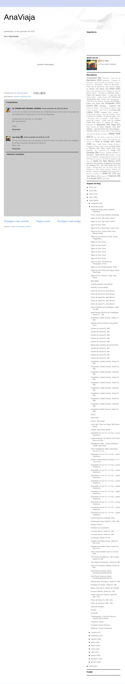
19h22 (93, 414)
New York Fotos (109, 139)
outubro (94, 632)
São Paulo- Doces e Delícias (107, 169)
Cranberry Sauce (97, 622)
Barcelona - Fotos (101, 84)
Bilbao (102, 89)
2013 (91, 191)
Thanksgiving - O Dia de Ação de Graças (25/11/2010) (103, 617)
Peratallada (102, 150)
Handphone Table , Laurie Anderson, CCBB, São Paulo (104, 445)
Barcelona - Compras (110, 80)
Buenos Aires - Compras (96, 93)
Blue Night (95, 281)
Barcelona (91, 80)
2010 (91, 200)
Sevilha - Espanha (93, 171)
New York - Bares (99, 137)
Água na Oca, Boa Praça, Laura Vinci (105, 228)
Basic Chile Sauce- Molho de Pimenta (105, 588)
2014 (91, 187)
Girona (90, 106)
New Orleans (105, 127)
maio (93, 649)
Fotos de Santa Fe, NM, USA (102, 600)
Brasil (112, 89)
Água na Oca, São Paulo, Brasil (103, 218)
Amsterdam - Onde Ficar (110, 78)
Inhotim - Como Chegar (101, 108)
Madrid (99, 122)
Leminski (94, 613)
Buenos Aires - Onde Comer (97, 97)
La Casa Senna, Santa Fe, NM (102, 531)
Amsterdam (92, 78)
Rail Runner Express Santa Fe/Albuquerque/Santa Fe (101, 572)
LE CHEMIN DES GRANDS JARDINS (26, 108)
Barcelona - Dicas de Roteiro (96, 82)
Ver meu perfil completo (107, 64)
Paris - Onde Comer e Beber (102, 144)
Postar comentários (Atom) (21, 227)
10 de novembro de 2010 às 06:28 (55, 108)
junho (93, 645)
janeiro (94, 662)
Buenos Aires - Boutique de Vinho (107, 91)
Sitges (105, 171)
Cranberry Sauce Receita (100, 625)
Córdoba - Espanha (103, 101)
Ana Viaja (16, 137)
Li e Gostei (113, 110)
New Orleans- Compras (99, 134)
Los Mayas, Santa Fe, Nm (100, 538)
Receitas (91, 152)
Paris (118, 141)
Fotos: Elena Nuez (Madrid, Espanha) (105, 215)
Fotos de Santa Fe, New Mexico (103, 291)
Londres (104, 112)
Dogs (98, 103)
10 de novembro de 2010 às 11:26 (36, 137)
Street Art (106, 173)
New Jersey (91, 127)
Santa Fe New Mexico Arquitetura (99, 163)
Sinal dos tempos (97, 607)
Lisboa (90, 112)
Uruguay (102, 176)
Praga (113, 150)
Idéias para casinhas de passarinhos (104, 345)
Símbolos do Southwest (100, 528)
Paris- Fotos (106, 148)
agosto (94, 639)
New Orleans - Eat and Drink (103, 128)
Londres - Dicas (101, 114)
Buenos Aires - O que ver (106, 95)
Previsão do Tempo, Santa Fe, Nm (104, 585)
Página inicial (43, 221)
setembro (95, 636)
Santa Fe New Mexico (104, 161)
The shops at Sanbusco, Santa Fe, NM (105, 562)
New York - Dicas (112, 137)
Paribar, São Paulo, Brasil (100, 430)
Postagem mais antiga (69, 221)
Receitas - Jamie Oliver (96, 155)
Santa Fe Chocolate (102, 159)
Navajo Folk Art (96, 525)
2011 (91, 197)
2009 (91, 666)
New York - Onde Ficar (94, 139)
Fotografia (109, 103)
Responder (16, 129)
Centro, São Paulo (98, 421)
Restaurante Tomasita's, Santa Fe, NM (105, 582)
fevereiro (94, 659)
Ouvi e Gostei (102, 141)
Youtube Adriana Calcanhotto (102, 284)
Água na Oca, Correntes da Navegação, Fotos (101, 263)
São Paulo (109, 165)
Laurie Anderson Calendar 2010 (103, 518)
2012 (91, 194)
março (93, 655)
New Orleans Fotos (103, 131)
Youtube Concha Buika (99, 287)
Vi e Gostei (91, 178)
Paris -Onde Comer (102, 146)
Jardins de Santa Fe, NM (100, 328)
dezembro (95, 203)
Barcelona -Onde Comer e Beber (108, 86)
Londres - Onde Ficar (103, 120)
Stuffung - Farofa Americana (101, 628)
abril (93, 652)
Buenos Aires (91, 91)
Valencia (112, 176)
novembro (95, 207)
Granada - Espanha (107, 106)
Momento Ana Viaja (106, 125)
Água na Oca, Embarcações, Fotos (104, 267)
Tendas (93, 610)
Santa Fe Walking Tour (22, 96)
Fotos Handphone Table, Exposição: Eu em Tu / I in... (104, 450)
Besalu (92, 89)
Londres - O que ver (104, 116)
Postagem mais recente (16, 221)
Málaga (107, 122)
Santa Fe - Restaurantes (100, 157)
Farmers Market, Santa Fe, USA (103, 591)
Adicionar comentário (15, 154)
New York (114, 133)
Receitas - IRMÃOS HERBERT (108, 153)
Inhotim (89, 108)
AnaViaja (19, 17)
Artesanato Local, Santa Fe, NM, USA (105, 521)
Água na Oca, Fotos (98, 225)
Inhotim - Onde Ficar (99, 110)
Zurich (104, 178)
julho (93, 642)
